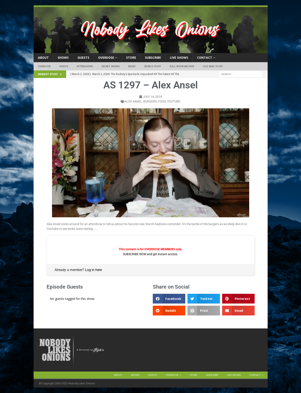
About (43, 57)
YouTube (173, 101)
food (162, 101)
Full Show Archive (182, 66)
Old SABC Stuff (213, 66)
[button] (169, 299)
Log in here (93, 270)
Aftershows (85, 66)
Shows (63, 57)
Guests (83, 57)
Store (131, 57)
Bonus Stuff (153, 66)
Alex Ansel (133, 101)
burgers (150, 101)
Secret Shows (110, 66)
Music (132, 66)
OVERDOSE (106, 57)
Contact (204, 57)
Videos (63, 66)
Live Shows (179, 57)
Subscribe (153, 57)
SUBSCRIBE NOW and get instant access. (150, 254)
